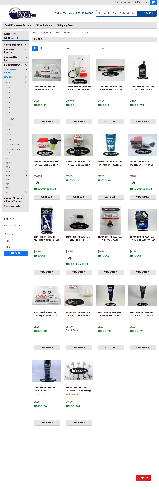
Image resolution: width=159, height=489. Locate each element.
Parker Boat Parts (13, 64)
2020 (8, 175)
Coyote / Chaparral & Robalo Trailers (13, 200)
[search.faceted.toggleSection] (9, 234)
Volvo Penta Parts (13, 44)
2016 (8, 159)
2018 (8, 167)
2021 (8, 180)
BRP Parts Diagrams (9, 51)
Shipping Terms (66, 25)
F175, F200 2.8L (13, 144)
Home (35, 33)
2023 (8, 188)
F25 (8, 88)
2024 (8, 192)
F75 (8, 124)
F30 (8, 92)
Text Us (143, 478)
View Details (46, 121)
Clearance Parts (12, 206)
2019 (8, 171)
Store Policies (44, 25)
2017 (8, 163)
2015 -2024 (8, 77)
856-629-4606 (122, 2)
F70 (8, 112)
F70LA (11, 119)
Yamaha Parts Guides (11, 71)
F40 (8, 97)
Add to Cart (110, 121)
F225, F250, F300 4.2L (13, 151)
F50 (8, 102)
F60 (8, 107)
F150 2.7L (11, 139)
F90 (8, 129)
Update (15, 253)
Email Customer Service (18, 25)
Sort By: (68, 48)
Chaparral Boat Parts (11, 58)
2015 (8, 82)
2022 (8, 184)
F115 (9, 134)
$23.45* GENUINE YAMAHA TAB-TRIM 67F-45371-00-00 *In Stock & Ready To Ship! (141, 165)
